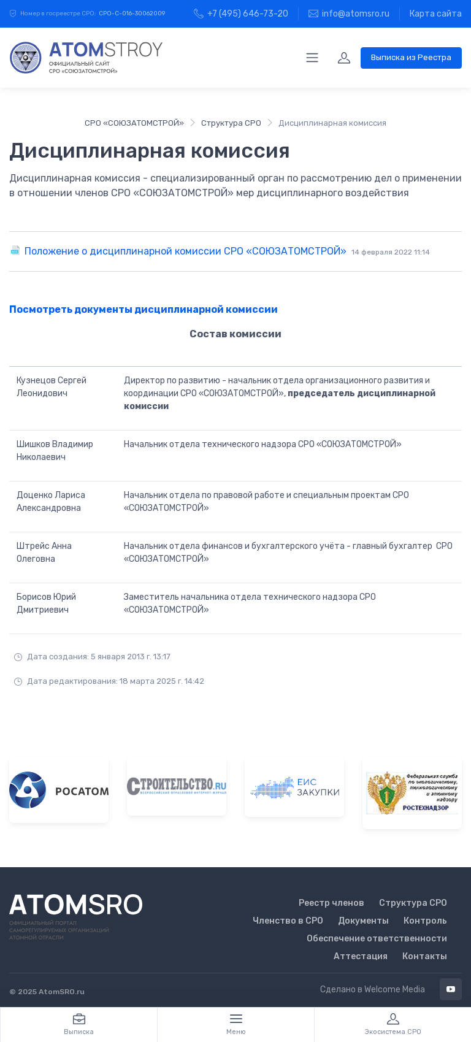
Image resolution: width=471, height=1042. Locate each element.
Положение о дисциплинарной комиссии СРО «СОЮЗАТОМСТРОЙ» (227, 251)
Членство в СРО (288, 921)
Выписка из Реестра (411, 57)
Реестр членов (331, 903)
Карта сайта (436, 14)
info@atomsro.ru (348, 14)
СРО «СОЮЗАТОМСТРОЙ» (134, 123)
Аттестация (361, 956)
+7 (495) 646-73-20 (241, 14)
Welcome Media (394, 989)
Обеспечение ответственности (377, 938)
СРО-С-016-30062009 (132, 13)
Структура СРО (231, 123)
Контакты (424, 956)
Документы (363, 921)
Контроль (425, 921)
